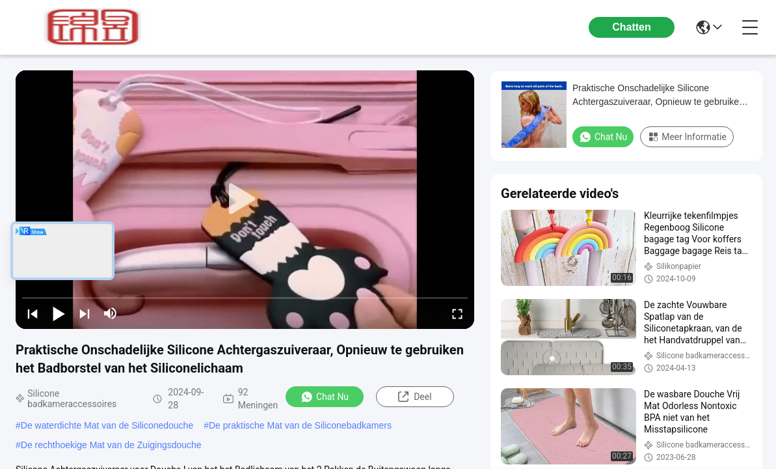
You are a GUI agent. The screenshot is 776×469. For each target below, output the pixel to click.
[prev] (33, 313)
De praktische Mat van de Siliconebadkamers (300, 425)
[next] (85, 313)
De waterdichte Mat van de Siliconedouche (107, 425)
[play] (245, 199)
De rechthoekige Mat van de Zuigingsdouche (111, 445)
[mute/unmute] (111, 313)
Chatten (631, 27)
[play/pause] (59, 313)
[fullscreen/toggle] (457, 313)
